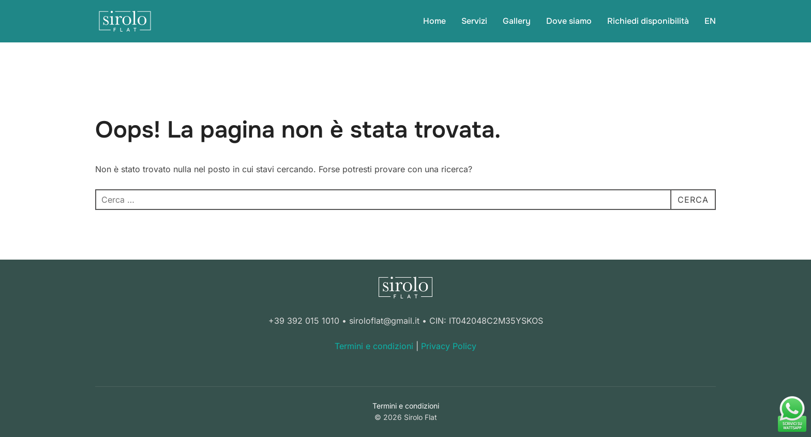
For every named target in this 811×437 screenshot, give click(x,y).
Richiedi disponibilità (648, 21)
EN (710, 21)
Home (434, 21)
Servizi (474, 21)
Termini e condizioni (374, 346)
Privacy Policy (448, 346)
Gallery (517, 21)
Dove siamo (569, 21)
